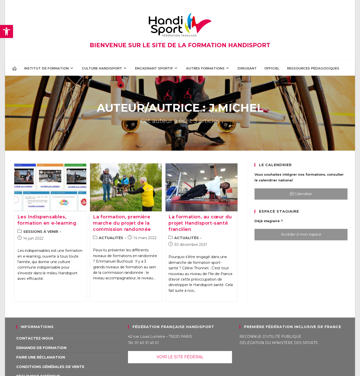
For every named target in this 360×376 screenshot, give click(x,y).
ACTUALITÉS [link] (111, 238)
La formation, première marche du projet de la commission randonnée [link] (122, 223)
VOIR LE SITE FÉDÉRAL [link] (180, 357)
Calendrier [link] (301, 194)
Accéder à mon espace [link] (301, 234)
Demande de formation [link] (41, 348)
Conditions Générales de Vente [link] (50, 367)
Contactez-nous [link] (35, 338)
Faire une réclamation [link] (40, 357)
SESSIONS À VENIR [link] (40, 231)
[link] (6, 31)
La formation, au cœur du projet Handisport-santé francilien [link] (200, 223)
